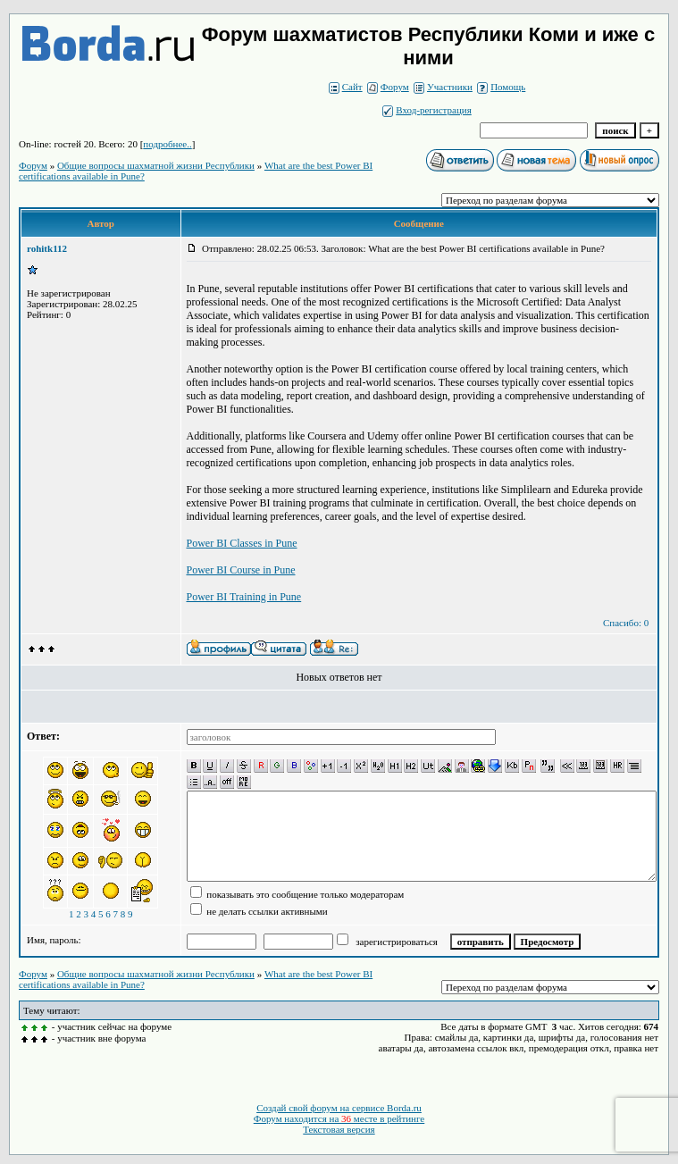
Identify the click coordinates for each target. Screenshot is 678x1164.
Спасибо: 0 (626, 622)
